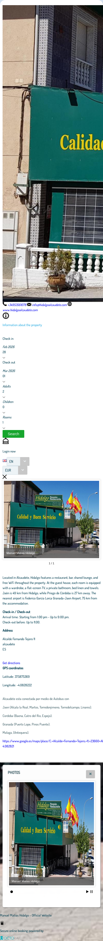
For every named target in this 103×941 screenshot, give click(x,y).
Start (87, 891)
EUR (8, 470)
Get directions (11, 663)
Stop (91, 891)
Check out (9, 362)
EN (11, 461)
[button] (13, 434)
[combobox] (18, 461)
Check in (8, 338)
